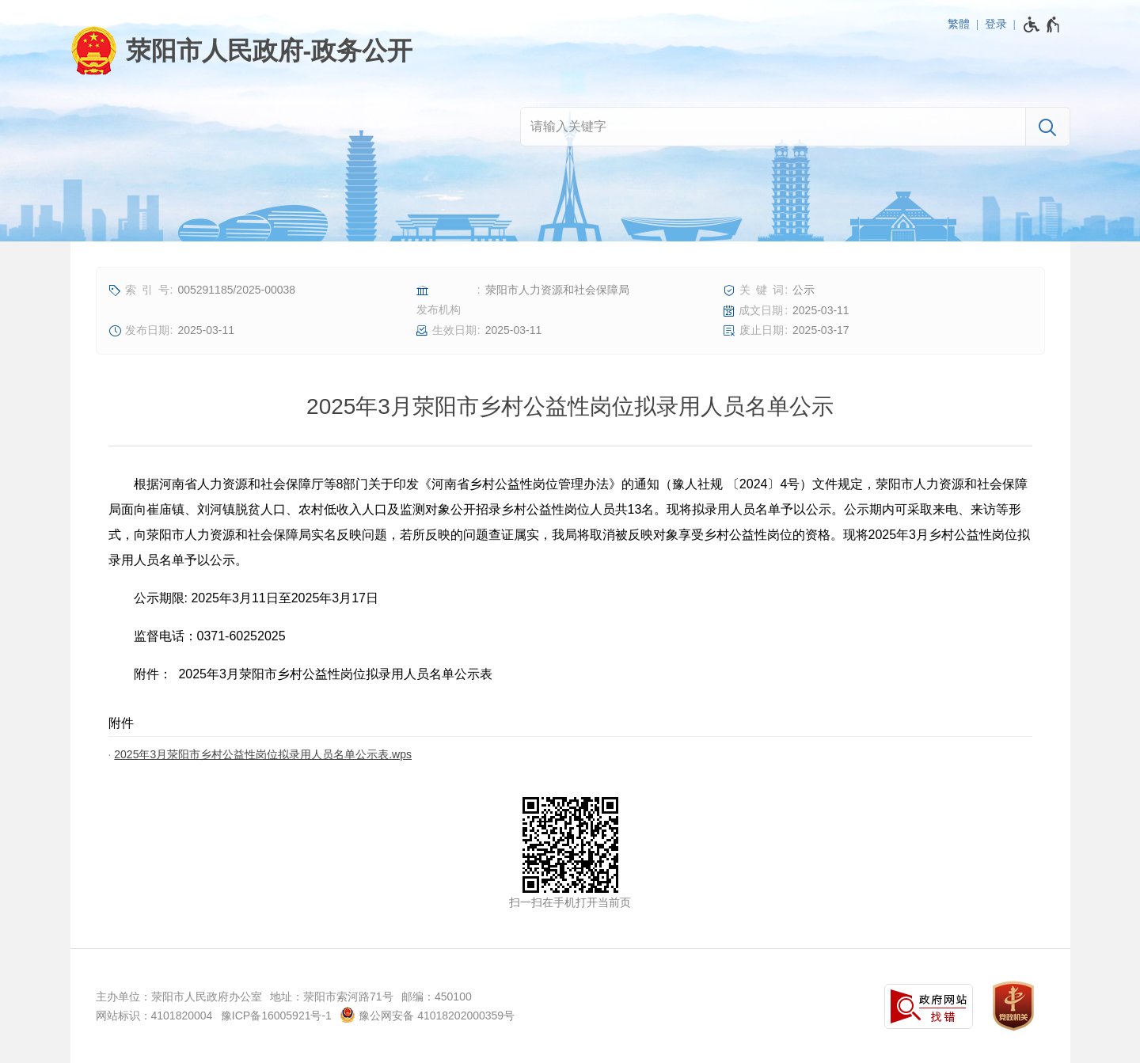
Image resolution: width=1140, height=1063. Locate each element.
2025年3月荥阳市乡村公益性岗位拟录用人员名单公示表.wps (263, 754)
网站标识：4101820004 (154, 1015)
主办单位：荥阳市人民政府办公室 (179, 996)
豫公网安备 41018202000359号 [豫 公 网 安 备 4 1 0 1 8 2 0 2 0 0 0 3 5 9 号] (427, 1015)
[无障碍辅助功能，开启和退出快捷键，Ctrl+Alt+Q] (1042, 24)
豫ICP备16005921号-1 (276, 1015)
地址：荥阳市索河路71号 (331, 996)
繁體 (959, 23)
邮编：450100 (436, 996)
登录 (996, 23)
